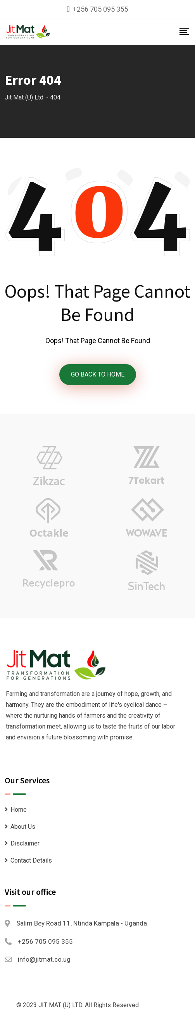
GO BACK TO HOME (97, 374)
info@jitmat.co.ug (44, 959)
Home (18, 809)
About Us (22, 826)
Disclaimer (25, 843)
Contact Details (31, 860)
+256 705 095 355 (100, 9)
